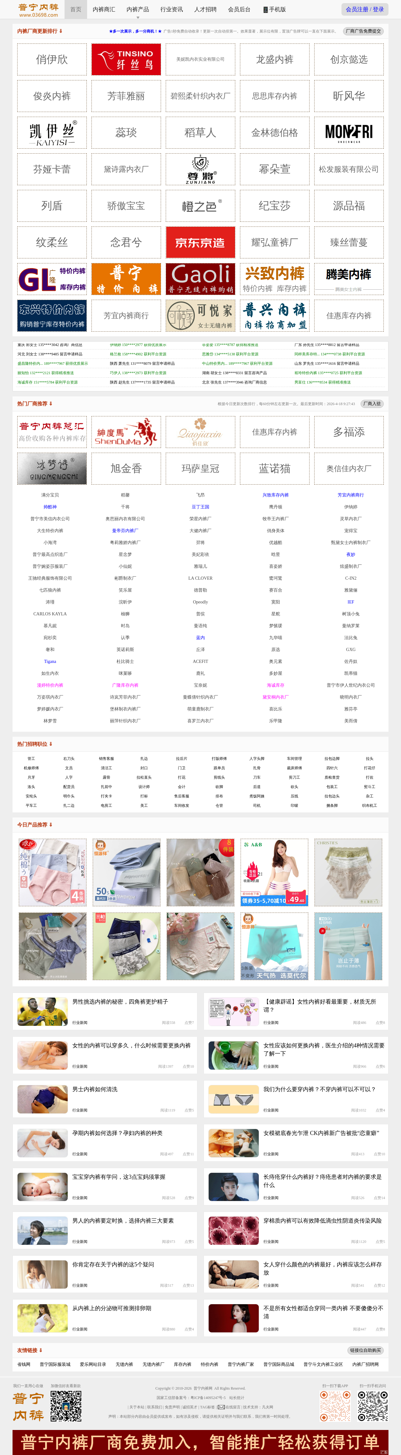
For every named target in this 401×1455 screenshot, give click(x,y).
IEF (351, 602)
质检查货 (332, 777)
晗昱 (275, 554)
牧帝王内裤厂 (276, 518)
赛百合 (275, 590)
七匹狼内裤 (50, 590)
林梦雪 (50, 721)
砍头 (294, 787)
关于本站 (136, 1407)
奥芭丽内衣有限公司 (125, 518)
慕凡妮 (50, 625)
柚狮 (125, 614)
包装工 (332, 787)
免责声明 (172, 1407)
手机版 (274, 9)
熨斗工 (369, 787)
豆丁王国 (200, 507)
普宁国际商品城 (278, 1364)
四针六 (332, 768)
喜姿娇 (275, 566)
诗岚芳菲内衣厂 (125, 697)
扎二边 (69, 805)
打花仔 (369, 768)
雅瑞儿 (200, 566)
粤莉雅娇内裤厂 (125, 542)
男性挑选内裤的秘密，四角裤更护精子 (120, 1002)
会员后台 (239, 9)
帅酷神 (50, 507)
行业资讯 (171, 9)
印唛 (294, 805)
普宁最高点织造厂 (50, 554)
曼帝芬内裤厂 (125, 530)
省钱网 (23, 1364)
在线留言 (233, 1407)
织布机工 (369, 805)
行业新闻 (79, 1022)
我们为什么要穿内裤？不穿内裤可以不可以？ (319, 1089)
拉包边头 (332, 796)
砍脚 (219, 787)
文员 (69, 768)
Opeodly (200, 602)
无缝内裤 (124, 1364)
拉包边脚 (332, 758)
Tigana (50, 661)
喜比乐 (275, 709)
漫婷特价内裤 (50, 685)
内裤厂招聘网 (365, 1364)
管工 (31, 758)
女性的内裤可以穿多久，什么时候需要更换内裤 (131, 1045)
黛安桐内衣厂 (276, 697)
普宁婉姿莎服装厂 (50, 566)
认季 (125, 637)
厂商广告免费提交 (363, 30)
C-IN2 (351, 578)
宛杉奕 (50, 637)
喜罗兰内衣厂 (200, 721)
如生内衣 (50, 673)
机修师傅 (31, 768)
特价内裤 (209, 1364)
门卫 (181, 768)
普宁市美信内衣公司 (50, 518)
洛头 (31, 787)
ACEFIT (200, 661)
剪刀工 (294, 777)
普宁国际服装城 (55, 1364)
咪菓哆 (125, 673)
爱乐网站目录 (93, 1364)
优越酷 (275, 542)
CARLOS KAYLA (50, 614)
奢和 (50, 649)
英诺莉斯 (125, 649)
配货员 (69, 787)
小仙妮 (125, 566)
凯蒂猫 (350, 673)
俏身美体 (275, 530)
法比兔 (350, 637)
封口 (144, 768)
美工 (144, 805)
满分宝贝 (50, 495)
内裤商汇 (104, 9)
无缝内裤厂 (153, 1364)
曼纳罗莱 (351, 625)
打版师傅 (219, 758)
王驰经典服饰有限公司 (50, 578)
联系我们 (154, 1407)
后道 (257, 787)
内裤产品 (138, 9)
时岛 (125, 625)
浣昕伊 (125, 602)
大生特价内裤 (50, 530)
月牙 (31, 777)
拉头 (369, 758)
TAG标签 (207, 1407)
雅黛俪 (350, 590)
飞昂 (200, 495)
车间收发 (181, 805)
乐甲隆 (275, 721)
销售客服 (106, 758)
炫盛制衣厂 (351, 566)
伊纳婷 (350, 507)
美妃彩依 (200, 554)
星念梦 (125, 554)
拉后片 (181, 758)
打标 (144, 796)
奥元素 (275, 661)
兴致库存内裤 (276, 495)
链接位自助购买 (365, 1350)
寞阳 (275, 602)
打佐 (369, 777)
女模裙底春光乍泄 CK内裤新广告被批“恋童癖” (321, 1133)
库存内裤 (182, 1364)
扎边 (144, 758)
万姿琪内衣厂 (50, 697)
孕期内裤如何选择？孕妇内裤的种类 (117, 1133)
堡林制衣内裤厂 (125, 709)
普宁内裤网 (203, 1388)
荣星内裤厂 (200, 518)
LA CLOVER (200, 578)
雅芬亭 (350, 709)
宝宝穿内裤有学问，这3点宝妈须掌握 (118, 1177)
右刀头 (69, 758)
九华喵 (275, 637)
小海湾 (50, 542)
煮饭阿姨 (256, 796)
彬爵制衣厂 (125, 578)
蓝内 (200, 637)
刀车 (257, 777)
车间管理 (294, 758)
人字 (69, 777)
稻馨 (125, 495)
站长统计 (236, 1398)
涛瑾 (50, 602)
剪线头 (219, 777)
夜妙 (350, 554)
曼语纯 (200, 625)
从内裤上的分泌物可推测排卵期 (111, 1308)
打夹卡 (106, 796)
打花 (181, 777)
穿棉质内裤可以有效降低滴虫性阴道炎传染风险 (322, 1221)
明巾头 (69, 796)
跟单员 (219, 768)
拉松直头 (144, 777)
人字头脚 (256, 758)
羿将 (200, 542)
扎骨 (257, 768)
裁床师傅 (294, 768)
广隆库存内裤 (125, 685)
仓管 (219, 805)
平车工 (31, 805)
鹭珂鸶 (275, 578)
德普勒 (200, 590)
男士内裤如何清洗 (94, 1089)
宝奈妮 (200, 685)
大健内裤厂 (200, 530)
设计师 (144, 787)
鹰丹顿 (275, 507)
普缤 (200, 614)
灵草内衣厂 (351, 518)
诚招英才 (189, 1407)
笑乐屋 (125, 590)
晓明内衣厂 (351, 697)
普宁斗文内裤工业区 (323, 1364)
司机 (257, 805)
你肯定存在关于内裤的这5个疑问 (113, 1264)
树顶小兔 (351, 614)
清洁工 (106, 768)
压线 (294, 796)
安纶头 (31, 796)
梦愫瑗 (275, 625)
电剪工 (106, 805)
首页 (75, 9)
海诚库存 (275, 685)
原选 (275, 649)
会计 (181, 787)
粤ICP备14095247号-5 (208, 1398)
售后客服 (181, 796)
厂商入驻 (372, 403)
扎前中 (106, 787)
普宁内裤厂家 (241, 1364)
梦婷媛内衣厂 (50, 709)
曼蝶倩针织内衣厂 (200, 697)
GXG (351, 649)
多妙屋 (275, 673)
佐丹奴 (350, 661)
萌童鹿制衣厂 (200, 709)
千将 (125, 507)
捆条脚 (332, 805)
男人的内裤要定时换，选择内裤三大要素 (123, 1221)
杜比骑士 (125, 661)
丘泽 (200, 649)
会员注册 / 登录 (365, 9)
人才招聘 (205, 9)
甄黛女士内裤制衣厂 (351, 542)
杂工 (369, 796)
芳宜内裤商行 (351, 495)
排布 (219, 796)
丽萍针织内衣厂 (125, 721)
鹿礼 (200, 673)
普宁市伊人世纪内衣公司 (351, 685)
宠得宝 (350, 530)
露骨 (106, 777)
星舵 (275, 614)
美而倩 (350, 721)
